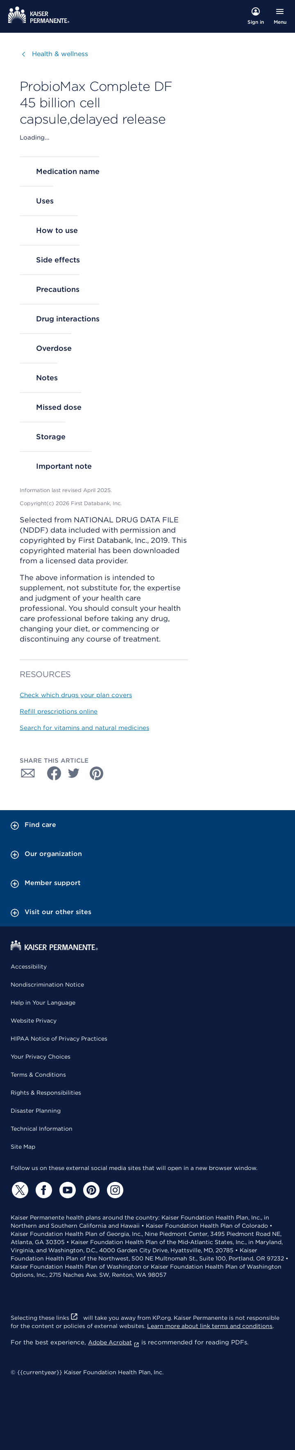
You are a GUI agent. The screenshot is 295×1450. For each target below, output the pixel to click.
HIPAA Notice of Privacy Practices (59, 1038)
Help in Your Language (43, 1002)
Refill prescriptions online (59, 711)
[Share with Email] (28, 773)
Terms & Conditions (38, 1074)
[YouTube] (66, 1190)
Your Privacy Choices (40, 1056)
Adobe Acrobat (113, 1342)
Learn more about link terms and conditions (209, 1326)
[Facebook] (42, 1190)
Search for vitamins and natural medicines (84, 728)
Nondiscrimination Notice (47, 984)
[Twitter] (19, 1190)
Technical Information (42, 1128)
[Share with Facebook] (51, 773)
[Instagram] (114, 1190)
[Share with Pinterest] (96, 773)
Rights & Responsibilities (46, 1092)
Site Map (23, 1146)
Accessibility (29, 966)
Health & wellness (60, 54)
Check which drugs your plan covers (76, 695)
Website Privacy (34, 1020)
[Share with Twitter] (74, 773)
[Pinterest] (90, 1190)
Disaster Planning (36, 1110)
